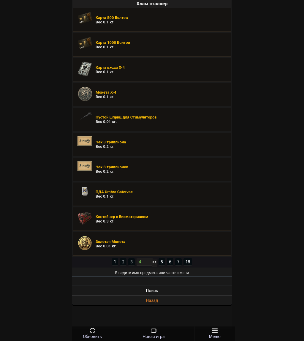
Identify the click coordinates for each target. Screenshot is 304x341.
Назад (152, 300)
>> (154, 262)
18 (188, 262)
